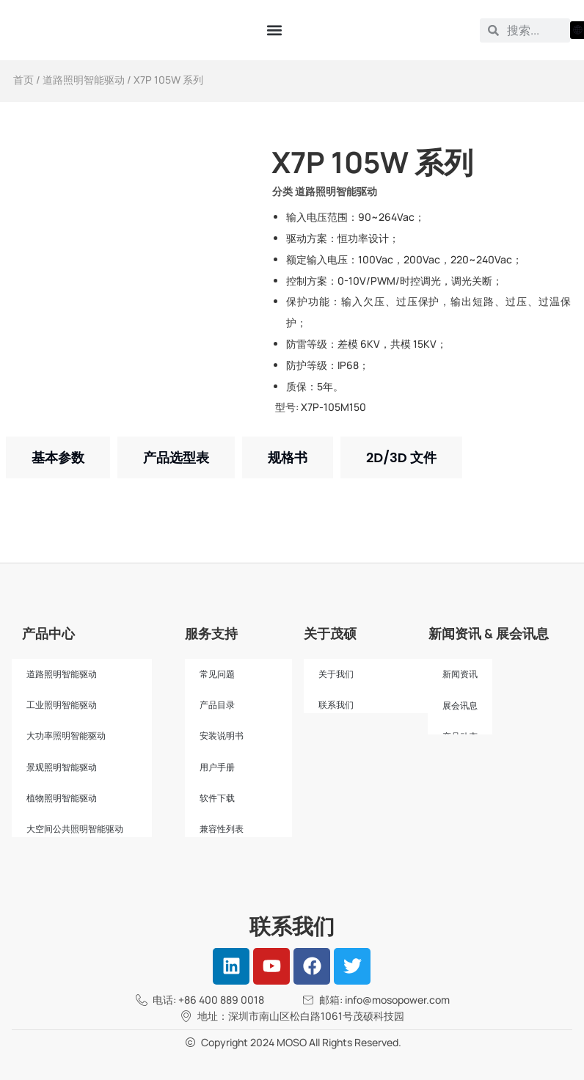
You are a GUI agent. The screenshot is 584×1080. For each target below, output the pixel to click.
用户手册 (217, 767)
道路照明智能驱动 (84, 80)
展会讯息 (460, 706)
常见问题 (217, 674)
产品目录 (217, 705)
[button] (274, 30)
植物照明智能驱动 (61, 798)
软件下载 (217, 798)
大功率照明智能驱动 (66, 736)
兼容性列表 (222, 829)
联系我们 (336, 705)
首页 (23, 80)
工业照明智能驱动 (61, 705)
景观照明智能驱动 (61, 767)
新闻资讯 (460, 674)
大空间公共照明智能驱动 (74, 829)
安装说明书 (222, 736)
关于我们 (336, 674)
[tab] (58, 457)
